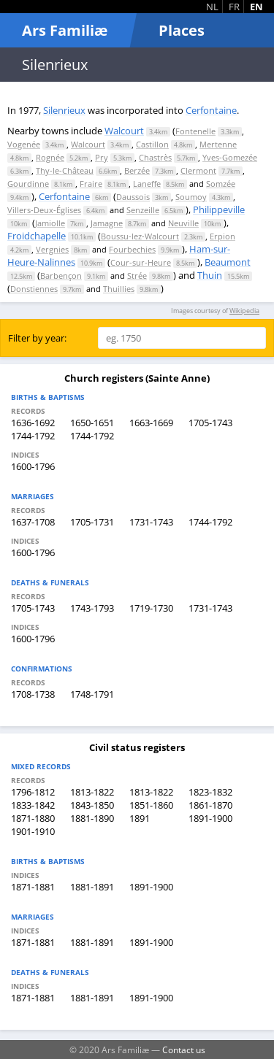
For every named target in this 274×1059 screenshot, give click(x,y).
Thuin (209, 275)
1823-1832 (210, 791)
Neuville (183, 222)
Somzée (220, 183)
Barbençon (61, 275)
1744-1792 (33, 435)
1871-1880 (33, 818)
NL (212, 6)
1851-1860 (151, 805)
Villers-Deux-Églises (44, 209)
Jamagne (107, 222)
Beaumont (228, 262)
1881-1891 (92, 886)
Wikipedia (244, 310)
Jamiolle (50, 222)
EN (256, 6)
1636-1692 (33, 422)
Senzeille (142, 209)
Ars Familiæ (64, 30)
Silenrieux (64, 110)
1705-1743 (210, 422)
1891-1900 (210, 818)
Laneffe (147, 183)
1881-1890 (92, 818)
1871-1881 (33, 886)
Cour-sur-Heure (140, 262)
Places (182, 30)
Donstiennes (34, 288)
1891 (139, 818)
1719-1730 (151, 608)
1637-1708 (33, 521)
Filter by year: (37, 337)
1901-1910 (33, 831)
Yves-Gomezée (229, 157)
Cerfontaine (211, 110)
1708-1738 (33, 694)
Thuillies (118, 288)
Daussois (133, 196)
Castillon (152, 144)
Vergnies (52, 249)
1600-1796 (33, 466)
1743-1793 (92, 608)
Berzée (137, 170)
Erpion (222, 236)
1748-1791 (92, 694)
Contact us (183, 1049)
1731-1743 (151, 521)
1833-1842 (33, 805)
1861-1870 (210, 805)
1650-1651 (92, 422)
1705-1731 (92, 521)
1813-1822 (92, 791)
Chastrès (155, 157)
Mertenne (218, 144)
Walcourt (124, 130)
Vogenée (23, 144)
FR (234, 6)
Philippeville (219, 209)
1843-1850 (92, 805)
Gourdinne (28, 183)
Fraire (91, 183)
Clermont (198, 170)
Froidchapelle (36, 235)
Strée (137, 275)
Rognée (50, 157)
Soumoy (191, 196)
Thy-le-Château (65, 170)
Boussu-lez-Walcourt (140, 236)
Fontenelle (195, 131)
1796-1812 (33, 791)
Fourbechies (132, 249)
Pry (101, 157)
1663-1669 (151, 422)
